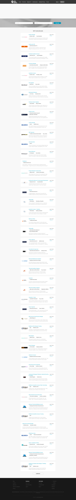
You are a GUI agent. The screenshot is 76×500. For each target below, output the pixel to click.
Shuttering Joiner (32, 433)
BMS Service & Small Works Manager (36, 316)
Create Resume (41, 484)
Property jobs (38, 492)
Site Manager (31, 335)
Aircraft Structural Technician (34, 364)
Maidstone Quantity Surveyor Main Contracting (38, 385)
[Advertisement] (38, 10)
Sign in (27, 486)
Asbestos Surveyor (32, 354)
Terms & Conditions (16, 486)
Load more (38, 473)
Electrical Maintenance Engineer (35, 258)
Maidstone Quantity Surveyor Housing (36, 413)
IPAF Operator (31, 132)
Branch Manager (32, 345)
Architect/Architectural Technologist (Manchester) (38, 180)
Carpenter (31, 278)
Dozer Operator (32, 306)
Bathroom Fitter (32, 218)
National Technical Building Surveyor (36, 404)
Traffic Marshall (32, 122)
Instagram (53, 484)
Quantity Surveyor (32, 73)
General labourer (32, 151)
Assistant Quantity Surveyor (34, 53)
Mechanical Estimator (33, 92)
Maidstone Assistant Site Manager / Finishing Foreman (37, 464)
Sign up (62, 1)
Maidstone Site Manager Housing (35, 326)
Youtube (53, 488)
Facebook (54, 481)
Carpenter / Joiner (32, 297)
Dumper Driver (32, 111)
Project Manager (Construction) (35, 170)
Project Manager (32, 34)
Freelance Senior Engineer (34, 101)
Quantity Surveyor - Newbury (34, 209)
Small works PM (32, 44)
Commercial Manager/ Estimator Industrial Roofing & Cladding (38, 375)
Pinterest (53, 486)
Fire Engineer (31, 82)
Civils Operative (32, 141)
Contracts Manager (32, 63)
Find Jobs (57, 23)
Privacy (14, 488)
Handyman (24, 161)
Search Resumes (29, 484)
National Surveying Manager (27, 423)
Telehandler (31, 199)
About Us (14, 484)
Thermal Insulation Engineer (34, 268)
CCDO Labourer (32, 239)
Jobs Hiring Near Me (40, 497)
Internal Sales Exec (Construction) (35, 394)
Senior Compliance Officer (34, 442)
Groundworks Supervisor (33, 249)
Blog (13, 481)
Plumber (30, 189)
